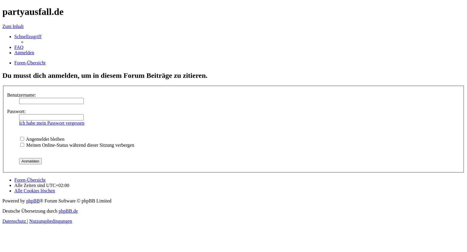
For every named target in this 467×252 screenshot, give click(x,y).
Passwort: (16, 111)
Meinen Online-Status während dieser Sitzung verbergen (77, 145)
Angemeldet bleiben (42, 139)
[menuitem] (19, 47)
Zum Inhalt (13, 26)
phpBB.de (68, 211)
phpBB (33, 200)
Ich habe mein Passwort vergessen (51, 123)
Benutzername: (21, 95)
